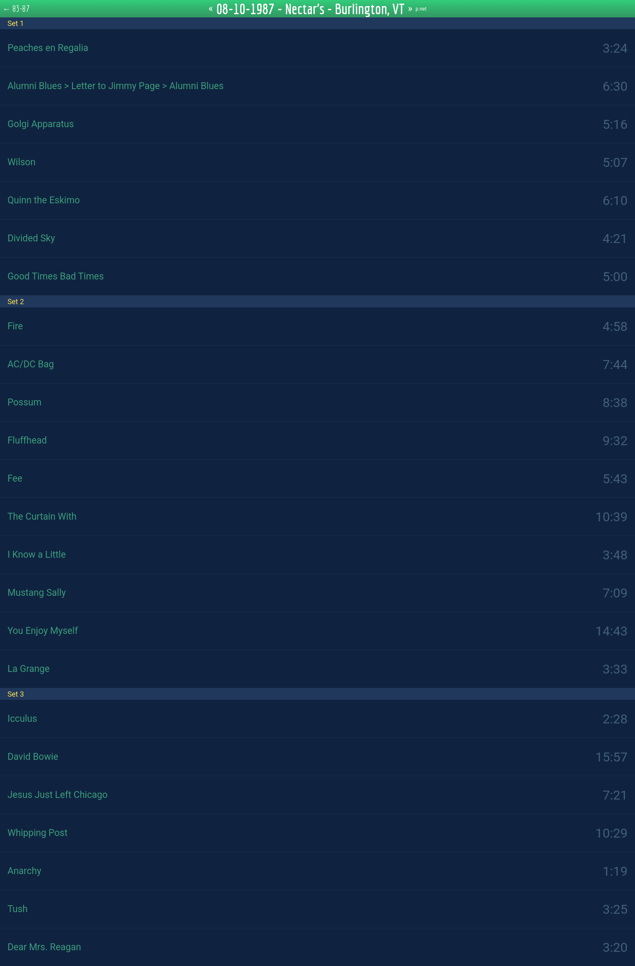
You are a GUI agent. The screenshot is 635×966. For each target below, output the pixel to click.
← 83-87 (16, 8)
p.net (421, 9)
